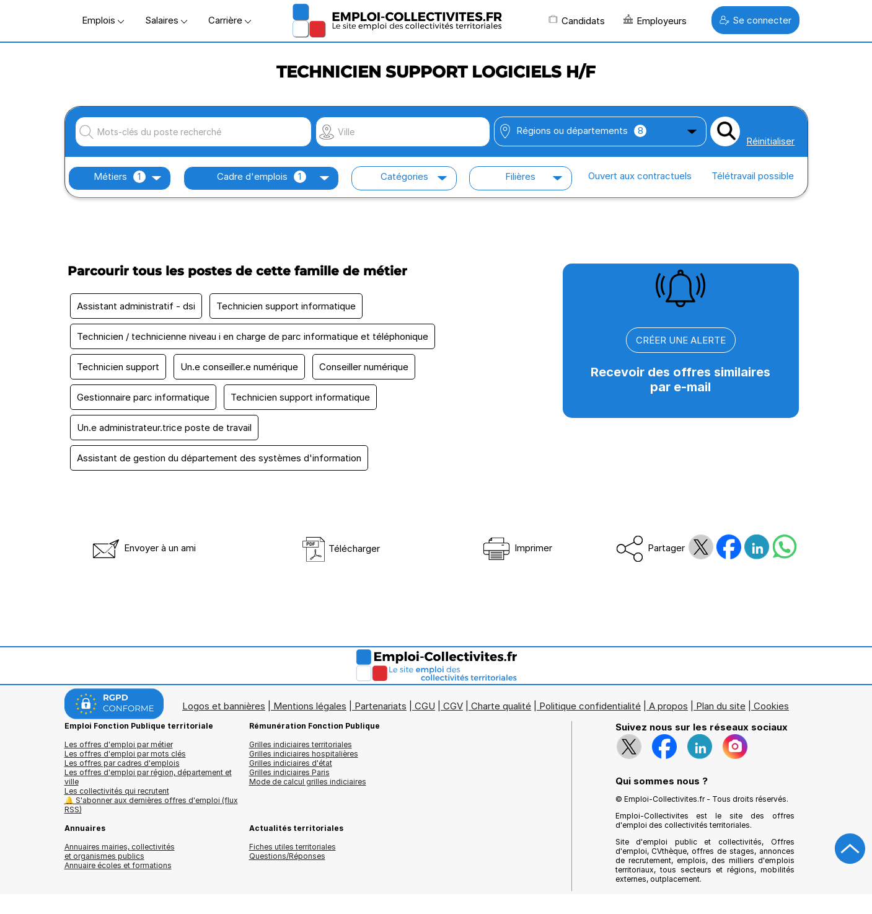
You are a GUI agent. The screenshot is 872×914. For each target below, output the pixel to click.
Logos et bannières (223, 706)
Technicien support (118, 367)
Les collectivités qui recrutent (116, 791)
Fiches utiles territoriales (292, 846)
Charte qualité (501, 706)
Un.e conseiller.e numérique (239, 367)
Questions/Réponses (287, 856)
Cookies (771, 706)
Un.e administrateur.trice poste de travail (164, 427)
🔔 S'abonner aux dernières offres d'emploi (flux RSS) (151, 805)
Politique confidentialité (590, 706)
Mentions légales (309, 706)
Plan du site (721, 706)
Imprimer (516, 548)
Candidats (576, 20)
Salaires (166, 20)
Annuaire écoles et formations (118, 865)
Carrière (229, 20)
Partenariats (381, 706)
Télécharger (340, 548)
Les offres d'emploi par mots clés (125, 753)
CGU (425, 706)
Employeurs (655, 20)
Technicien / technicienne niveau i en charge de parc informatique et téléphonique (252, 336)
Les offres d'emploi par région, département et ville (148, 777)
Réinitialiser (770, 141)
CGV (453, 706)
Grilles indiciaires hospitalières (303, 753)
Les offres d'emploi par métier (118, 744)
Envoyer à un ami (143, 548)
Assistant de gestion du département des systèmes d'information (219, 458)
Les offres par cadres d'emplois (122, 763)
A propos (668, 706)
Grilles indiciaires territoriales (300, 744)
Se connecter (755, 20)
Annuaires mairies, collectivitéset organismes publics (119, 851)
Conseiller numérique (363, 367)
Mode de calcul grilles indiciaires (307, 781)
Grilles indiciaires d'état (290, 763)
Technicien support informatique (286, 306)
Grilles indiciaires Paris (289, 772)
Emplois (103, 20)
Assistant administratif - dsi (136, 306)
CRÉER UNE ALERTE (681, 340)
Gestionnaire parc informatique (143, 397)
